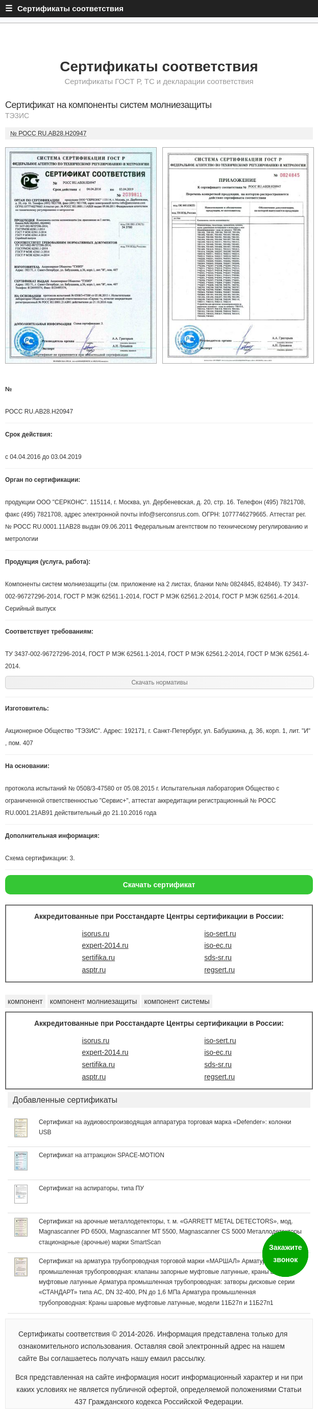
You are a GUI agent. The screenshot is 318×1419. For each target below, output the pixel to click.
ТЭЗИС (17, 116)
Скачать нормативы (159, 682)
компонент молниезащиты (93, 1001)
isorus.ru (96, 934)
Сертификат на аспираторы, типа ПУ (91, 1188)
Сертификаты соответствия (159, 66)
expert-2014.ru (105, 945)
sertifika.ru (98, 957)
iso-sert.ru (220, 934)
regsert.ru (219, 970)
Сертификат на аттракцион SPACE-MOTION (101, 1155)
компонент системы (176, 1001)
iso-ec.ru (218, 945)
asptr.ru (94, 970)
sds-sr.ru (218, 957)
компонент (25, 1001)
